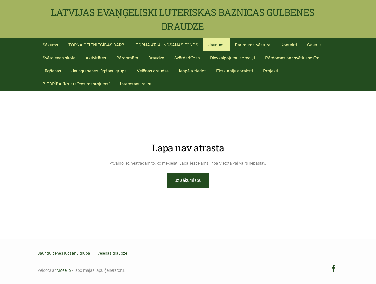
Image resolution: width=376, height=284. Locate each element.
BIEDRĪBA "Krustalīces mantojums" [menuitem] (76, 83)
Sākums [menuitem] (50, 44)
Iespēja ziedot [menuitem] (192, 70)
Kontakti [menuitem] (289, 44)
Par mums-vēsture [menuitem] (252, 44)
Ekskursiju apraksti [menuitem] (234, 70)
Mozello (64, 270)
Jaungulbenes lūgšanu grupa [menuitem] (99, 70)
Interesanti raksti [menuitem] (136, 83)
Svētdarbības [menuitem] (187, 57)
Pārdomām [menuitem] (127, 57)
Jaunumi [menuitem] (216, 44)
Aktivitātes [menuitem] (96, 57)
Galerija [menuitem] (314, 44)
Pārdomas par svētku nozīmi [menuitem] (292, 57)
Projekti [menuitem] (270, 70)
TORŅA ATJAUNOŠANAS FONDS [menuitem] (167, 44)
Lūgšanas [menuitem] (52, 70)
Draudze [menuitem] (156, 57)
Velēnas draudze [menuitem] (153, 70)
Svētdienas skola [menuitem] (59, 57)
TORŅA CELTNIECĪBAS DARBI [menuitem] (97, 44)
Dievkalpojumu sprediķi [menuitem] (232, 57)
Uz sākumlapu (187, 180)
